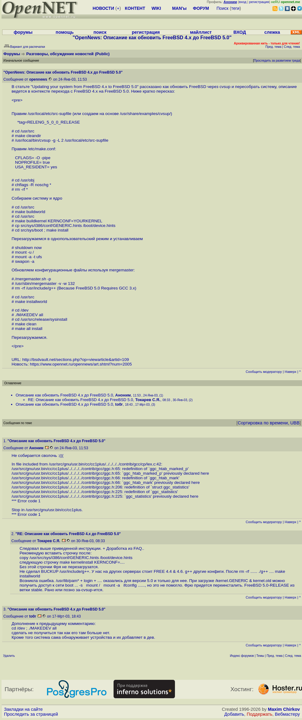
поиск (99, 32)
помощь (65, 32)
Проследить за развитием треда (277, 60)
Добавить (234, 714)
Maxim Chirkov (284, 709)
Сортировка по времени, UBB (269, 422)
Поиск (223, 8)
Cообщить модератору (264, 371)
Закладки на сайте (23, 709)
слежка (272, 32)
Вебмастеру (287, 714)
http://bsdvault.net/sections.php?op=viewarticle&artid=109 (75, 359)
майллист (201, 32)
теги (235, 8)
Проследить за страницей (31, 714)
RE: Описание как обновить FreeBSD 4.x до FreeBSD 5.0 (80, 399)
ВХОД (239, 32)
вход (242, 2)
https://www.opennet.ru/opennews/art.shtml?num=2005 (81, 364)
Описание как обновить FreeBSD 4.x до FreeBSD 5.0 (64, 395)
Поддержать (260, 714)
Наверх (290, 371)
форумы (23, 32)
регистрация (259, 2)
